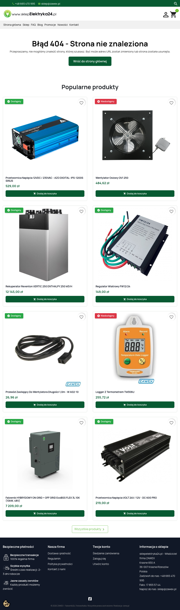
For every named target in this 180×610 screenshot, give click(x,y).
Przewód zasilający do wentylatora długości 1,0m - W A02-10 (42, 391)
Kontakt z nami (57, 569)
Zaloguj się (99, 558)
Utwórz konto (101, 564)
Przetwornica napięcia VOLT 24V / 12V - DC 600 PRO (126, 497)
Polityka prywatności (60, 564)
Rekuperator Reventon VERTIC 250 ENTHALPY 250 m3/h (39, 286)
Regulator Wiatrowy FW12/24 (113, 286)
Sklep (26, 24)
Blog (40, 24)
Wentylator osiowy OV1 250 (112, 177)
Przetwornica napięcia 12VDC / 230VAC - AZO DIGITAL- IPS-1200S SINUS (44, 179)
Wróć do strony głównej (90, 61)
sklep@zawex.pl (166, 589)
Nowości (63, 24)
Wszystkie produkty (90, 529)
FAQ (33, 24)
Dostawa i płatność (59, 553)
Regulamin (54, 558)
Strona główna (12, 24)
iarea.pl (126, 605)
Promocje (50, 24)
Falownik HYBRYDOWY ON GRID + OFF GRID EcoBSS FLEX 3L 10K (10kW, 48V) (43, 499)
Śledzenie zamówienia (106, 553)
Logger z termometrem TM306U (115, 391)
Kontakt (74, 24)
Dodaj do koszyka (45, 193)
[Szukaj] (175, 3)
